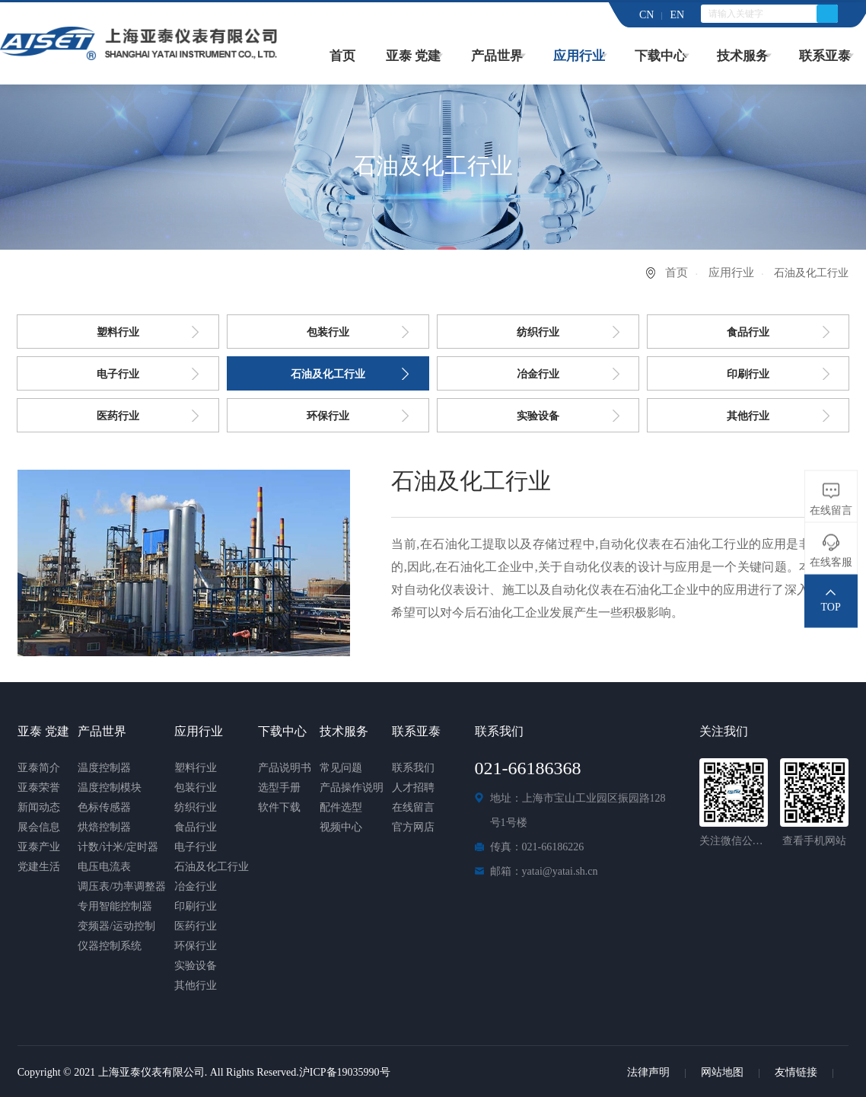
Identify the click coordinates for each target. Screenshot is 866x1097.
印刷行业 (748, 374)
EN (677, 15)
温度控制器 (104, 767)
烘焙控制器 (104, 827)
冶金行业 (538, 374)
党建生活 (39, 866)
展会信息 (39, 827)
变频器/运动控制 (116, 926)
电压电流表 (104, 866)
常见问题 (341, 767)
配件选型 (341, 807)
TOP (831, 606)
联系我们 (413, 767)
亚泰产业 (39, 847)
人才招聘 (413, 787)
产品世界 (497, 56)
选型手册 (279, 787)
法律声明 (648, 1072)
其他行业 (748, 416)
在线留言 (413, 807)
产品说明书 (284, 767)
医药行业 (118, 416)
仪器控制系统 (110, 946)
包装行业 (328, 332)
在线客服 (831, 561)
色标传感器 (104, 807)
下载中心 (660, 56)
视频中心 (341, 827)
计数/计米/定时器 (118, 847)
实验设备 (538, 416)
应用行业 (579, 56)
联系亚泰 (825, 56)
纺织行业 (538, 332)
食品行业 (748, 332)
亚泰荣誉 (39, 787)
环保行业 (328, 416)
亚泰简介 (39, 767)
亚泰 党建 (413, 56)
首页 (342, 56)
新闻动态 (39, 807)
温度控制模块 (110, 787)
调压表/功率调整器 (122, 886)
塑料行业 (118, 332)
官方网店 (413, 827)
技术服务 (743, 56)
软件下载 (279, 807)
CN (646, 15)
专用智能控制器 (115, 906)
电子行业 (118, 374)
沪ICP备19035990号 (344, 1072)
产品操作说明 (352, 787)
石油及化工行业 (328, 374)
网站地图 (722, 1072)
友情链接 (796, 1072)
